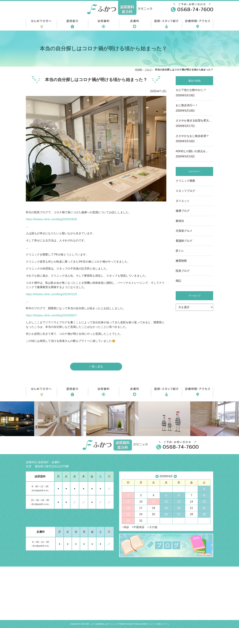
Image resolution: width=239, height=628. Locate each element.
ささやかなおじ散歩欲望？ (194, 139)
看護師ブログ (184, 240)
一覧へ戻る (96, 366)
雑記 (178, 280)
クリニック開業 (185, 180)
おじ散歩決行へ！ (194, 108)
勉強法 (180, 220)
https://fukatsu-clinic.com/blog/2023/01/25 (51, 294)
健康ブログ (183, 210)
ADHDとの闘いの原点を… (194, 154)
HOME (138, 69)
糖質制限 (181, 260)
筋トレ (180, 250)
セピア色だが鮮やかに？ (194, 93)
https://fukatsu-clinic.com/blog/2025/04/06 (51, 219)
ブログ (148, 69)
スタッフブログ (185, 190)
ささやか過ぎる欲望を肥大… (194, 123)
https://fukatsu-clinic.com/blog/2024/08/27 (51, 315)
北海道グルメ (184, 230)
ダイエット (183, 200)
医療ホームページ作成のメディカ (156, 624)
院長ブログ (183, 270)
